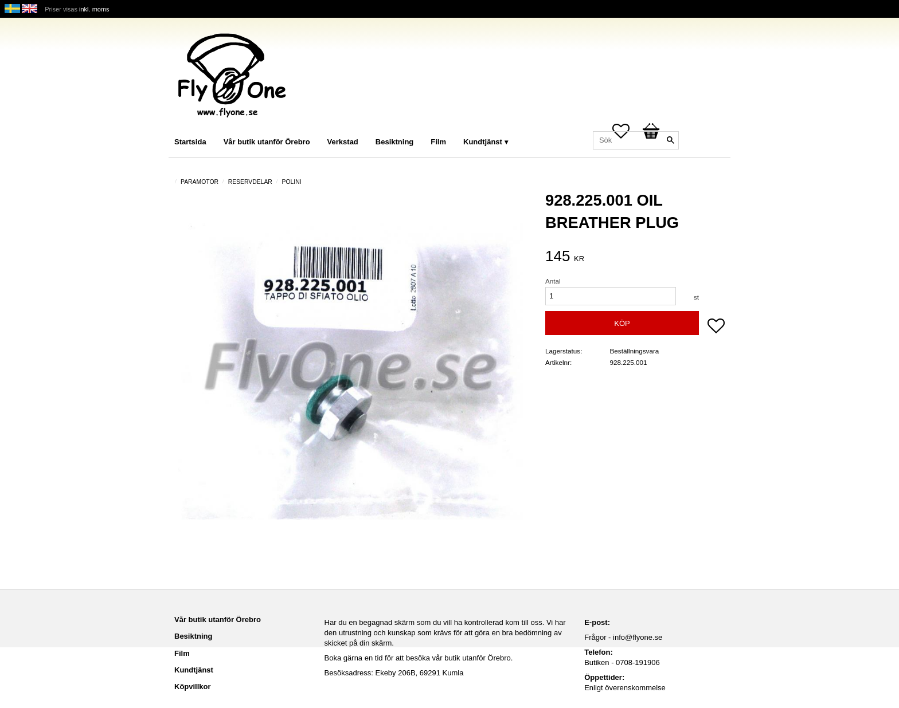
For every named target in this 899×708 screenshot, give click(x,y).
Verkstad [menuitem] (342, 141)
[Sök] (670, 140)
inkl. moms (94, 9)
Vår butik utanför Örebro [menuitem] (267, 141)
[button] (716, 327)
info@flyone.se (637, 637)
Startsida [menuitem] (190, 141)
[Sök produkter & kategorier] (636, 140)
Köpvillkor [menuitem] (192, 686)
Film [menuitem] (438, 141)
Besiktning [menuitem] (394, 141)
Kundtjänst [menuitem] (482, 141)
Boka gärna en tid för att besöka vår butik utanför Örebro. (419, 658)
